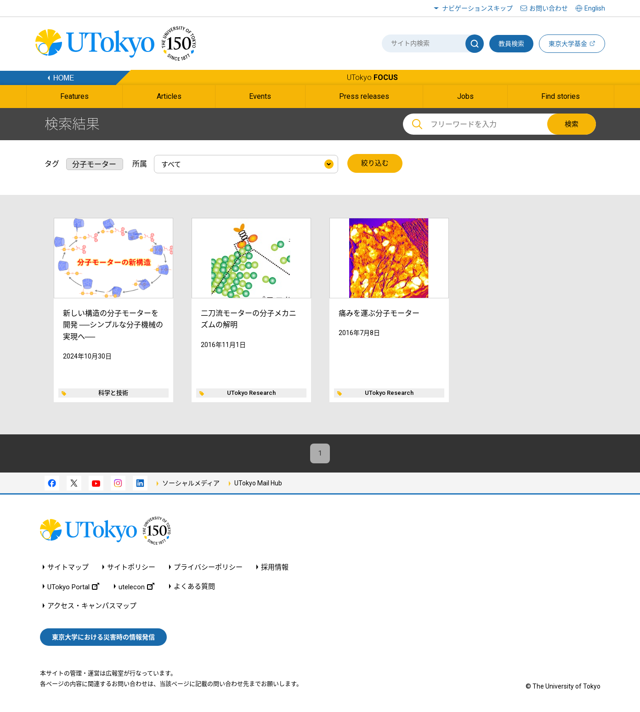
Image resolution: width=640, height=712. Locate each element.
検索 (571, 124)
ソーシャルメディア (191, 483)
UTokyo (372, 77)
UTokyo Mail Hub (258, 483)
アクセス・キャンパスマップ (91, 606)
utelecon (136, 587)
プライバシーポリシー (208, 567)
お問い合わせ (548, 8)
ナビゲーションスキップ (477, 8)
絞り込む (375, 163)
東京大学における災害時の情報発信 (103, 637)
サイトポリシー (131, 567)
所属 (139, 163)
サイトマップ (68, 567)
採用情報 (275, 567)
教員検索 (511, 43)
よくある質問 (194, 586)
